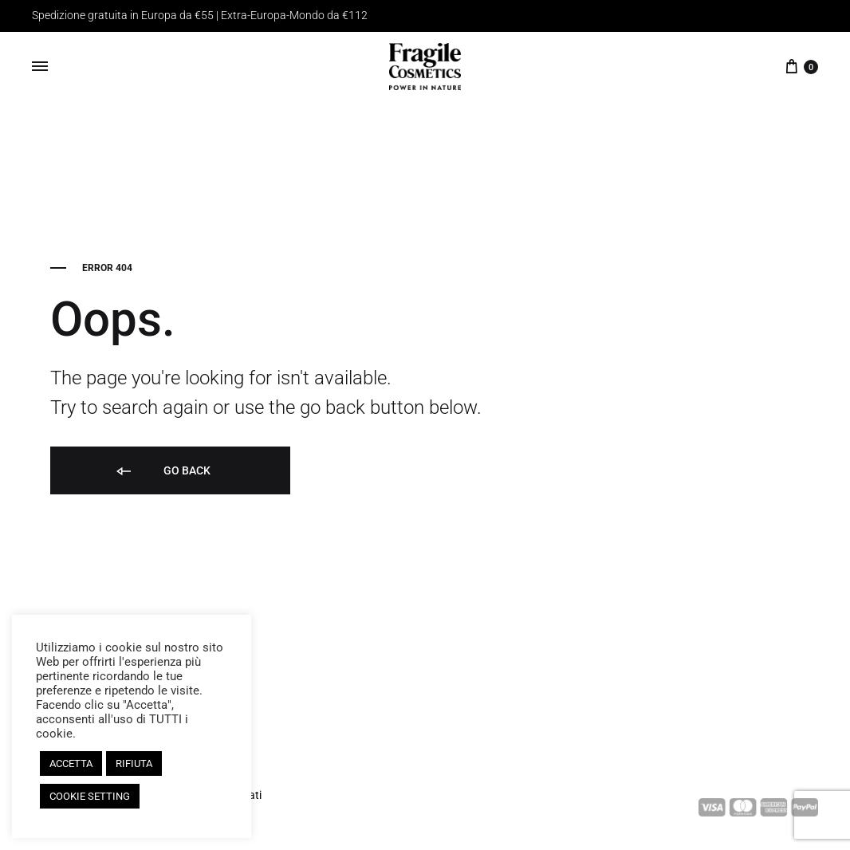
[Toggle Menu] (40, 67)
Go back (162, 472)
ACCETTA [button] (70, 763)
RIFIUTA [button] (134, 763)
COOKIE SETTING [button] (89, 796)
